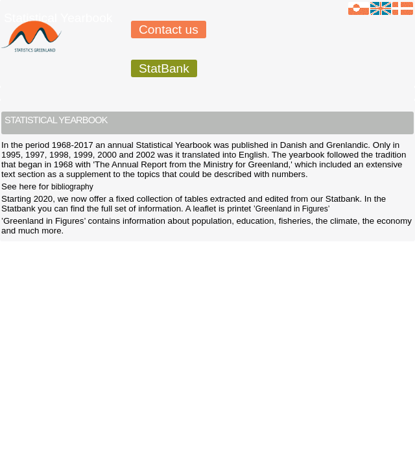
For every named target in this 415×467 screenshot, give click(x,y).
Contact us (168, 29)
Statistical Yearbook (58, 18)
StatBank (164, 68)
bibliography (72, 186)
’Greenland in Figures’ (291, 208)
